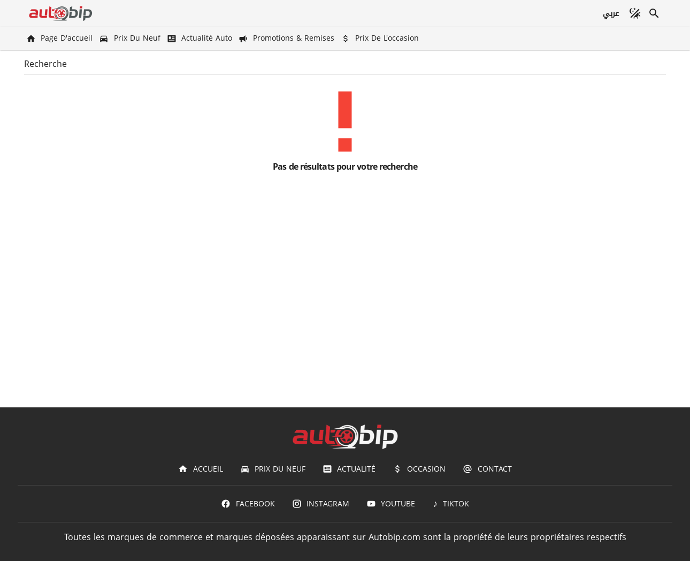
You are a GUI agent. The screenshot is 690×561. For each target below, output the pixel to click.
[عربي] (610, 13)
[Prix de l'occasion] (381, 38)
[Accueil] (200, 469)
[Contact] (487, 469)
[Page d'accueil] (60, 38)
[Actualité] (349, 469)
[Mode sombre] (635, 13)
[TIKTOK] (451, 503)
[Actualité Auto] (200, 38)
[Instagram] (320, 503)
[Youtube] (391, 503)
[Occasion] (419, 469)
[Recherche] (654, 13)
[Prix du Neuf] (130, 38)
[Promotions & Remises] (287, 38)
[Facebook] (247, 503)
